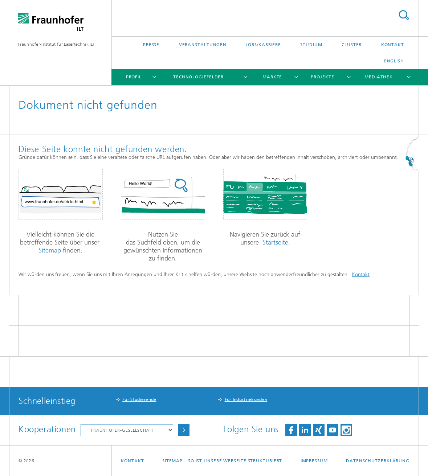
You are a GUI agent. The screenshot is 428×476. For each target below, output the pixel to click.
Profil (134, 76)
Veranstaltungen (203, 44)
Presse (151, 44)
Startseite (275, 242)
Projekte (322, 76)
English (394, 60)
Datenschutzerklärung (377, 460)
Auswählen (183, 430)
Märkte (272, 76)
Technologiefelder (198, 76)
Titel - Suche (403, 15)
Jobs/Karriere (263, 44)
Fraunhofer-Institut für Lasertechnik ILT (56, 44)
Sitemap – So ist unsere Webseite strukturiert (222, 460)
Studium (311, 44)
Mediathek (378, 76)
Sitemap (49, 250)
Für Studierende (139, 399)
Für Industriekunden (246, 399)
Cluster (352, 44)
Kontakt (392, 44)
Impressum (314, 460)
